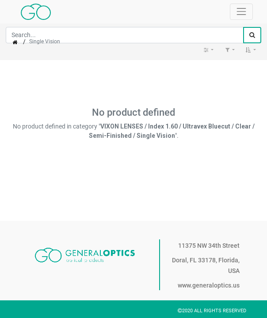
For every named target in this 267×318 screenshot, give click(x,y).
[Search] (252, 35)
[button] (250, 50)
